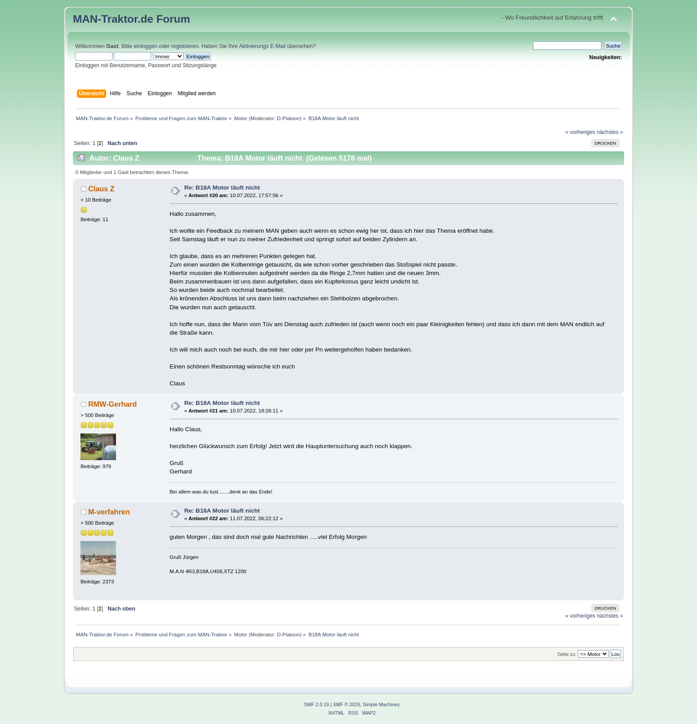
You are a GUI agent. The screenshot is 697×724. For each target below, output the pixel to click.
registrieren (184, 46)
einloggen (145, 46)
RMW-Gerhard (112, 404)
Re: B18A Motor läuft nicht (222, 187)
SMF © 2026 (346, 704)
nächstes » (610, 132)
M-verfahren (108, 512)
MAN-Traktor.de (113, 19)
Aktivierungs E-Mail (262, 46)
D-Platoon (288, 118)
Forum (173, 19)
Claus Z (101, 189)
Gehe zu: (566, 654)
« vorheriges (580, 132)
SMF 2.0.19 (316, 704)
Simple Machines (381, 704)
